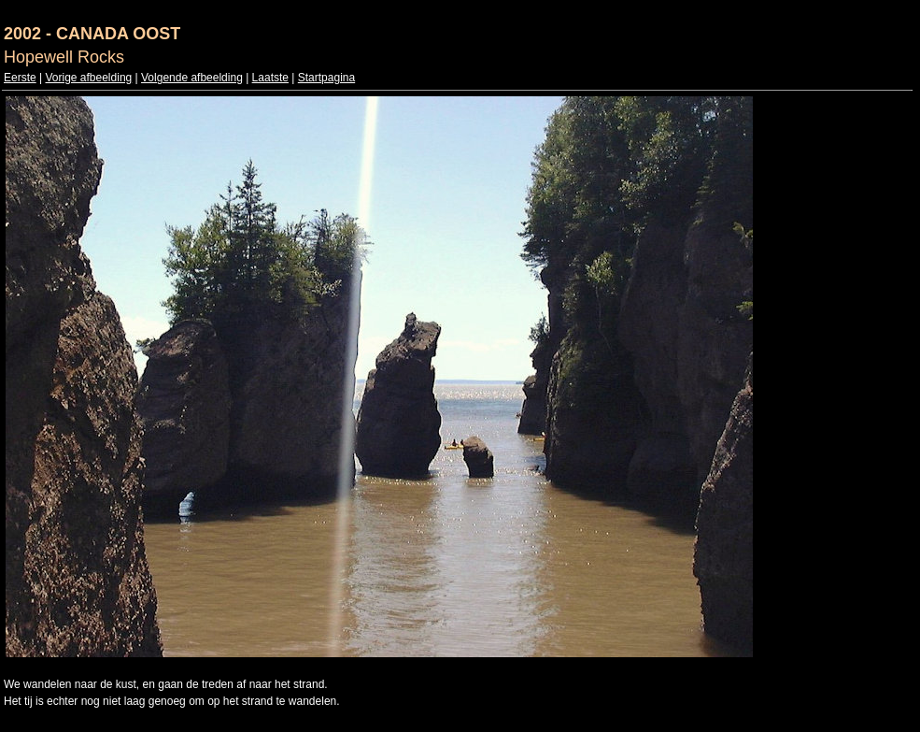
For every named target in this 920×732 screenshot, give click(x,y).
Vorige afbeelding (88, 77)
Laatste (270, 77)
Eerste (20, 77)
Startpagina (326, 77)
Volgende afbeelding (192, 77)
